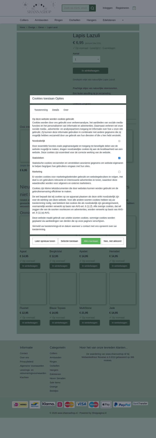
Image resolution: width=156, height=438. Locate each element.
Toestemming (41, 116)
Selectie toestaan (69, 247)
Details (55, 116)
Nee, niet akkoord (112, 247)
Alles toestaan (91, 247)
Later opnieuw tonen (45, 247)
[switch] (119, 147)
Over (66, 116)
